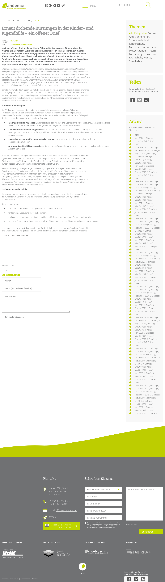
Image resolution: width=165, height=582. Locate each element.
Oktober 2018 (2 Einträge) (146, 391)
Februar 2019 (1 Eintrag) (145, 379)
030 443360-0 (123, 4)
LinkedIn (143, 579)
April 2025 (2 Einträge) (144, 166)
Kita (131, 57)
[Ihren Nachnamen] (103, 496)
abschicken (148, 531)
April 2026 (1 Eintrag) (144, 138)
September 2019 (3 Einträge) (147, 357)
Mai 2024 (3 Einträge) (144, 200)
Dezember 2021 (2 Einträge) (147, 286)
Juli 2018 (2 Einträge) (143, 401)
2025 (137, 144)
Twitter (139, 100)
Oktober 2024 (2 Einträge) (146, 187)
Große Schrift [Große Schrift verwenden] (58, 5)
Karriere (53, 516)
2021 (137, 283)
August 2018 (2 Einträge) (145, 397)
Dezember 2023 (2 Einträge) (147, 218)
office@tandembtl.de (66, 510)
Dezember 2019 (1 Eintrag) (146, 348)
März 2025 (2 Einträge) (144, 169)
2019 (137, 345)
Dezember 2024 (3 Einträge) (147, 181)
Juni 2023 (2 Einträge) (144, 234)
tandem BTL (6, 21)
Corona (152, 33)
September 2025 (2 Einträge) (147, 150)
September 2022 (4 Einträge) (147, 258)
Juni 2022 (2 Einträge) (144, 265)
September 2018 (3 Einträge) (147, 394)
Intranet (5, 579)
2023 (137, 215)
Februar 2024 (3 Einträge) (146, 209)
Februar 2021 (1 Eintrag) (145, 308)
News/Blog (17, 21)
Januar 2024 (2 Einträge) (145, 212)
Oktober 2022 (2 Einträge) (146, 255)
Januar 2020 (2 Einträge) (145, 342)
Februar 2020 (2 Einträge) (146, 339)
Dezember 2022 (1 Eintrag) (146, 252)
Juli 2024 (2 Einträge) (143, 193)
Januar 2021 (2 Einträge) (145, 311)
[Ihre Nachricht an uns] (144, 503)
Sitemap (35, 579)
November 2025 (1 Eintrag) (146, 147)
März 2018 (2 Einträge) (144, 410)
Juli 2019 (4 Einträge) (143, 363)
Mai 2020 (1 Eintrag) (143, 329)
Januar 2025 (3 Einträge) (145, 175)
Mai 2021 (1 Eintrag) (143, 302)
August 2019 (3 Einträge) (145, 360)
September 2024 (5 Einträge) (147, 190)
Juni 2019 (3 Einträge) (144, 366)
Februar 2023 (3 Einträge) (146, 246)
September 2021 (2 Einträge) (147, 295)
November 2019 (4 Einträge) (147, 351)
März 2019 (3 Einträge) (144, 376)
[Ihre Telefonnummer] (103, 517)
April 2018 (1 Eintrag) (144, 407)
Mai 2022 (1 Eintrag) (143, 268)
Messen (133, 50)
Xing (146, 100)
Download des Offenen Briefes (15, 235)
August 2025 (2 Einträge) (145, 153)
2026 (137, 135)
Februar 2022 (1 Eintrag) (145, 277)
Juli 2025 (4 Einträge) (143, 156)
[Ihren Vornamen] (103, 503)
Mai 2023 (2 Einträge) (144, 237)
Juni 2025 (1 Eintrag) (143, 159)
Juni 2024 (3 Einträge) (144, 197)
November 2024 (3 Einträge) (147, 184)
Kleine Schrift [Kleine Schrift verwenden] (54, 5)
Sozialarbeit (136, 61)
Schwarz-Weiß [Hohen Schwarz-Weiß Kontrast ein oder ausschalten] (46, 5)
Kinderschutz (136, 43)
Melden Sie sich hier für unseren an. (61, 525)
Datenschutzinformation (107, 527)
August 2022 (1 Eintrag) (145, 261)
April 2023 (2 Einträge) (144, 240)
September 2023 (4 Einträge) (147, 227)
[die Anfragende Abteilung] (103, 489)
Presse (147, 57)
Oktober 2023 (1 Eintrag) (145, 224)
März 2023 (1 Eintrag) (144, 243)
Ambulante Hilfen (139, 36)
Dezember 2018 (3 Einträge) (147, 385)
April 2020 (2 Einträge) (144, 332)
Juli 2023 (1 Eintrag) (143, 231)
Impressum (14, 579)
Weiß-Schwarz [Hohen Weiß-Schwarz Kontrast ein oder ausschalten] (50, 5)
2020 (137, 314)
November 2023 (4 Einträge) (147, 221)
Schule (138, 57)
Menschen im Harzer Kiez (144, 47)
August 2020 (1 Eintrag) (145, 323)
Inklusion (151, 54)
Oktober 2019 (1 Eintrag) (145, 354)
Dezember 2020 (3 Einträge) (147, 317)
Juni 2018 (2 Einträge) (144, 404)
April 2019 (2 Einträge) (144, 373)
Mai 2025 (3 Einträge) (144, 163)
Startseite (14, 6)
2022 (137, 249)
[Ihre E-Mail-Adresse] (103, 510)
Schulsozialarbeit (139, 40)
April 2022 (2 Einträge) (144, 271)
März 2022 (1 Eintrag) (144, 274)
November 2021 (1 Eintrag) (146, 289)
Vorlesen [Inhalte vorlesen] (63, 5)
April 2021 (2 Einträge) (144, 305)
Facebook (132, 100)
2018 (137, 382)
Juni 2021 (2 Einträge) (144, 298)
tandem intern (147, 50)
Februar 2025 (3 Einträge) (146, 172)
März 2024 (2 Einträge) (144, 206)
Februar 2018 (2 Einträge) (146, 413)
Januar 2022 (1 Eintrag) (144, 280)
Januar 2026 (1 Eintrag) (144, 141)
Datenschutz (25, 579)
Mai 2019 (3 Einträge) (144, 370)
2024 (137, 178)
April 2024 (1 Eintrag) (144, 203)
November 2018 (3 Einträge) (147, 388)
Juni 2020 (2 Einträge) (144, 326)
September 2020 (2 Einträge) (147, 320)
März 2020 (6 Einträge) (144, 336)
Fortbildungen (137, 54)
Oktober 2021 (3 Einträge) (146, 292)
